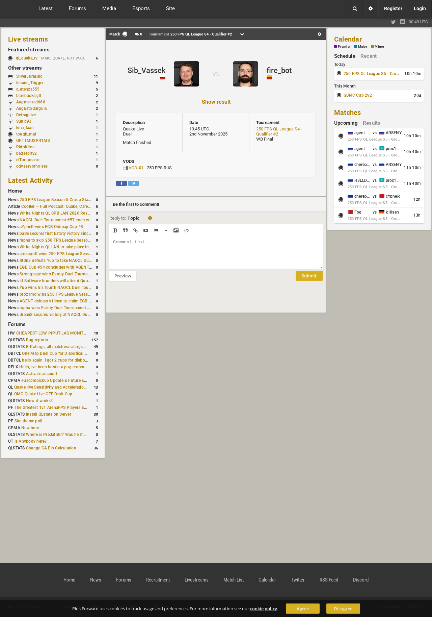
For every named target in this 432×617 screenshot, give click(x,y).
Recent (368, 56)
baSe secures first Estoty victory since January (63, 233)
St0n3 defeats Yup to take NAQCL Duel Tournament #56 (72, 260)
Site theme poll (29, 421)
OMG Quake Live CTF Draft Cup (43, 394)
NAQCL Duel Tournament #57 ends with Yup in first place (73, 220)
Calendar (348, 39)
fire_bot (279, 70)
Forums (17, 324)
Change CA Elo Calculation (51, 448)
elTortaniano (27, 159)
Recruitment (158, 580)
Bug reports (37, 340)
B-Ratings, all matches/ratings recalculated (66, 346)
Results (372, 123)
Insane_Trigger (30, 82)
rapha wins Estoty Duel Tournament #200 (58, 307)
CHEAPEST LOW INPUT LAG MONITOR (52, 333)
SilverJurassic (29, 76)
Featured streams (29, 50)
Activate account (41, 373)
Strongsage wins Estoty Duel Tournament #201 (64, 274)
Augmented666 (30, 102)
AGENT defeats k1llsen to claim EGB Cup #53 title (66, 301)
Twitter (298, 580)
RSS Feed (329, 580)
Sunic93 (24, 121)
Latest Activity (30, 180)
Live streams (28, 39)
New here (30, 427)
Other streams (25, 68)
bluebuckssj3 (28, 95)
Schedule (344, 56)
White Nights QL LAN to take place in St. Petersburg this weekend (81, 247)
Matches (347, 112)
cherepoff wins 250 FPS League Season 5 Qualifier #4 (70, 253)
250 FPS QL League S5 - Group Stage (378, 73)
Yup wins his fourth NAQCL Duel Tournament (62, 287)
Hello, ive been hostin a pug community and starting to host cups (80, 367)
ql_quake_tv (27, 58)
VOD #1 (136, 167)
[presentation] (160, 301)
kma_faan (25, 127)
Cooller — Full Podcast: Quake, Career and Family (67, 206)
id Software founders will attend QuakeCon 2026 (65, 280)
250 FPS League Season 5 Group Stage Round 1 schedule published (83, 199)
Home (15, 191)
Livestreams (197, 580)
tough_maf (26, 134)
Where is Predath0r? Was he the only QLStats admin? (75, 434)
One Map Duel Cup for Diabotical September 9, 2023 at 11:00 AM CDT (87, 353)
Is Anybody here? (31, 441)
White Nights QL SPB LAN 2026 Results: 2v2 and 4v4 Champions (81, 213)
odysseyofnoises (32, 166)
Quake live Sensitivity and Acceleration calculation (61, 387)
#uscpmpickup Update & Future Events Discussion (68, 380)
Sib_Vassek (146, 70)
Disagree (343, 609)
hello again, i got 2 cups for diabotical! (58, 360)
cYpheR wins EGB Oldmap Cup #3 (51, 226)
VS (216, 73)
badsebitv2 (26, 153)
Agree (303, 609)
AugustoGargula (31, 108)
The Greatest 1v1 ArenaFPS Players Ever (52, 407)
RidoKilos (25, 147)
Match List (233, 580)
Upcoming (346, 123)
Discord (361, 580)
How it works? (39, 400)
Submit (309, 281)
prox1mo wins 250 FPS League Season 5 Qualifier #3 (69, 294)
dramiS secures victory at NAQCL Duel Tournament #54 (71, 314)
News (95, 580)
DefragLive (26, 115)
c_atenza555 (28, 89)
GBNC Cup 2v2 (358, 95)
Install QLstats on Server (48, 414)
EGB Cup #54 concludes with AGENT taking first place (70, 267)
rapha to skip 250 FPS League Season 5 (57, 240)
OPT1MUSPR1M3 (33, 140)
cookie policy (263, 609)
